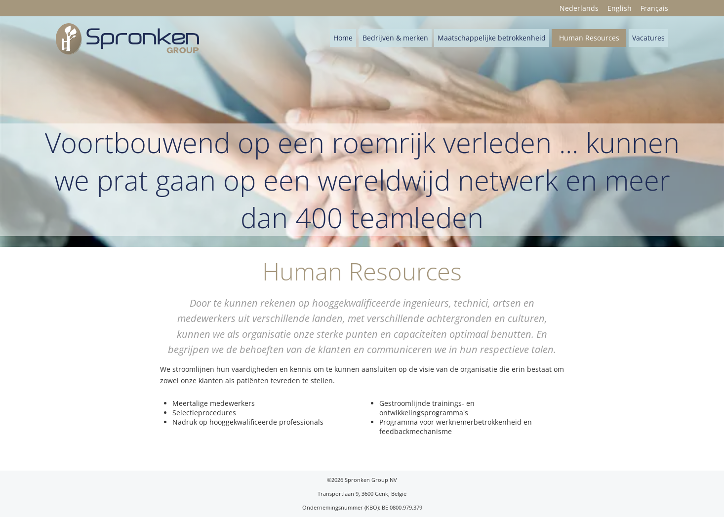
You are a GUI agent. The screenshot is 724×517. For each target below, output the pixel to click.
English (619, 8)
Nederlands (579, 8)
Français (654, 8)
